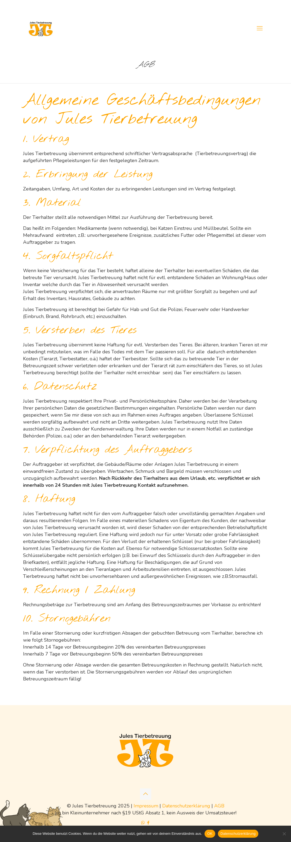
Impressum (146, 806)
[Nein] (284, 833)
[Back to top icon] (145, 794)
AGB (219, 806)
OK (209, 834)
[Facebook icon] (148, 822)
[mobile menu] (259, 28)
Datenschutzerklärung (186, 806)
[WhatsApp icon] (143, 822)
